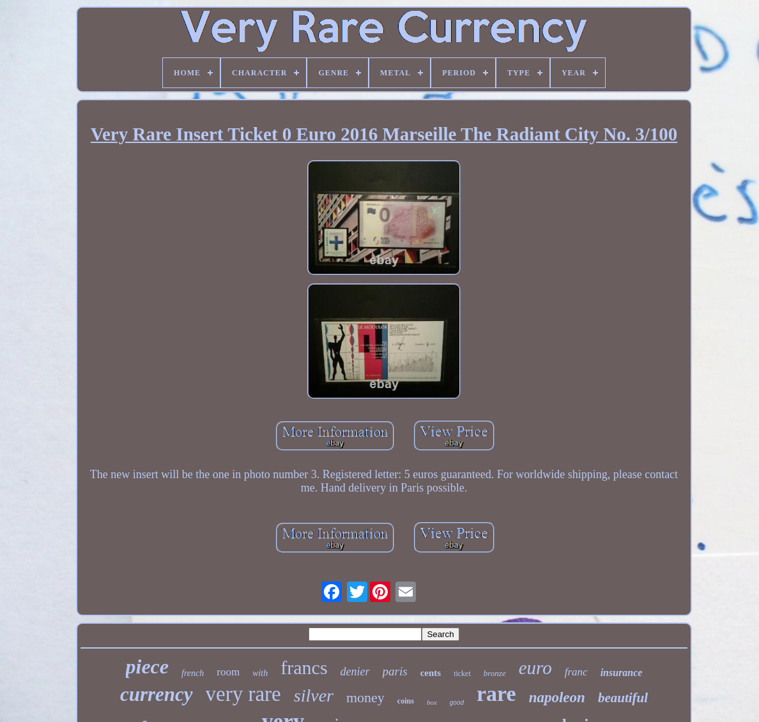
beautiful (623, 697)
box (432, 702)
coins (405, 700)
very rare (243, 693)
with (260, 673)
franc (576, 672)
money (365, 697)
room (228, 672)
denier (355, 671)
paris (395, 671)
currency (156, 694)
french (192, 673)
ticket (462, 673)
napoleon (557, 697)
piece (147, 666)
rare (496, 693)
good (457, 702)
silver (314, 695)
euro (535, 668)
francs (303, 667)
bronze (495, 673)
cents (430, 673)
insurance (622, 672)
